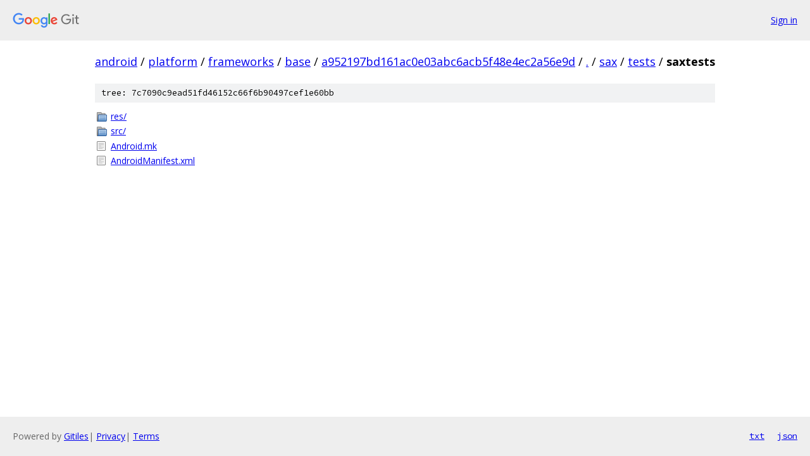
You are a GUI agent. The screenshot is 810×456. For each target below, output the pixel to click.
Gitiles (76, 436)
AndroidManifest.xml (153, 161)
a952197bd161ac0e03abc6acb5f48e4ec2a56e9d (448, 61)
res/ (119, 116)
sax (608, 61)
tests (642, 61)
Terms (146, 436)
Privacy (110, 436)
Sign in (784, 20)
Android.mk (134, 146)
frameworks (241, 61)
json (787, 435)
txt (756, 435)
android (116, 61)
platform (172, 61)
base (298, 61)
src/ (118, 131)
